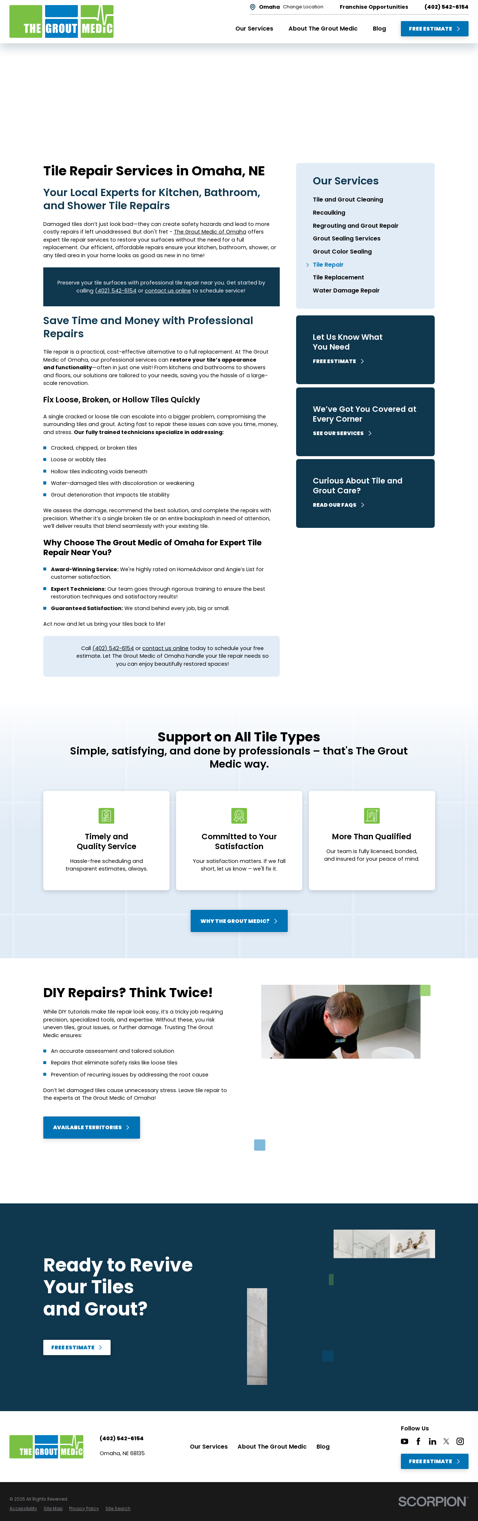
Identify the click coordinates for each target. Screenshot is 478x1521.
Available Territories (91, 1127)
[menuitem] (365, 200)
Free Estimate (435, 28)
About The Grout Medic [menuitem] (323, 28)
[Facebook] (418, 1441)
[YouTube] (404, 1441)
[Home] (61, 21)
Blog (323, 1446)
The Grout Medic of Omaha (210, 231)
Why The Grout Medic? (239, 921)
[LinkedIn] (432, 1441)
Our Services (209, 1446)
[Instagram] (460, 1441)
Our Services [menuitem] (254, 28)
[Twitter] (446, 1441)
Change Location (303, 7)
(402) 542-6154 (447, 6)
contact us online (168, 290)
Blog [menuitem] (379, 28)
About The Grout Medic (272, 1446)
